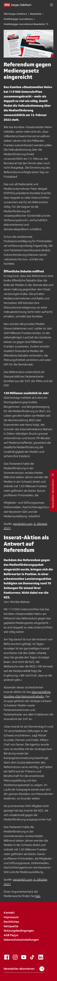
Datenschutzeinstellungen (21, 939)
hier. (38, 896)
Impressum (11, 917)
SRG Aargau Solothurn (15, 14)
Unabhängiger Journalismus (18, 19)
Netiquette (11, 926)
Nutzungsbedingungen (19, 930)
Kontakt (9, 912)
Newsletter (36, 14)
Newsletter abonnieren (24, 968)
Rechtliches (11, 921)
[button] (51, 5)
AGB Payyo (11, 935)
